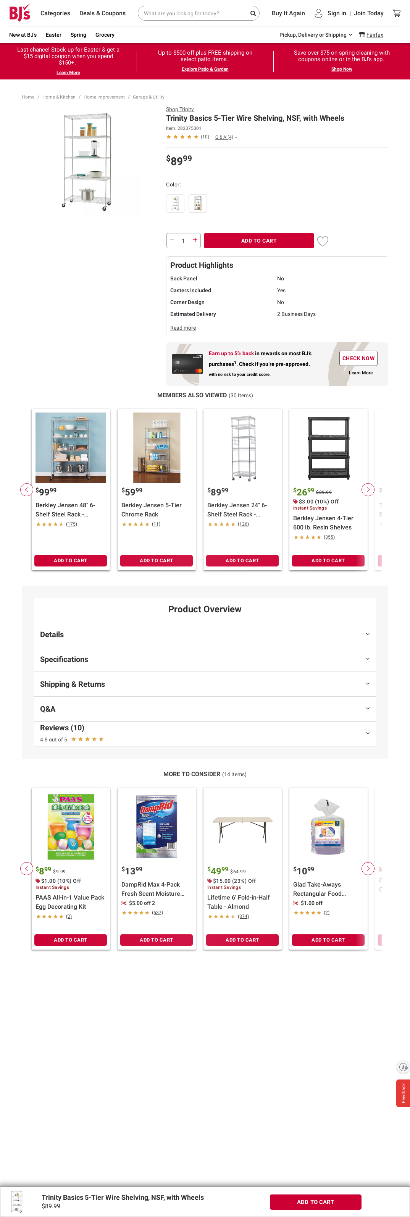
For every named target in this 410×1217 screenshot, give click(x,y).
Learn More (68, 72)
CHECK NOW (358, 358)
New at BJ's (23, 35)
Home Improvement (104, 97)
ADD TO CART (259, 241)
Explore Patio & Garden (205, 69)
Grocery (105, 35)
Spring (78, 35)
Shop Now (341, 69)
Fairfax (374, 35)
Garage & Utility (149, 97)
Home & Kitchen (59, 97)
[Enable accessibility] (403, 1067)
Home (28, 97)
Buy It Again (288, 13)
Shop (180, 109)
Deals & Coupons (102, 13)
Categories (55, 13)
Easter (53, 35)
